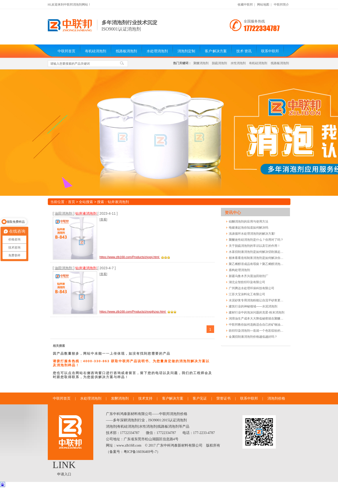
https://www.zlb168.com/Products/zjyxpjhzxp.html (133, 311)
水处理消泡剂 (157, 51)
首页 (71, 202)
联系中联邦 (270, 51)
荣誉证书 (223, 398)
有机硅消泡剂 (95, 51)
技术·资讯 (244, 51)
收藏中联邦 (245, 4)
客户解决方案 (172, 398)
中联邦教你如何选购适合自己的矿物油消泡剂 (257, 324)
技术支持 (145, 398)
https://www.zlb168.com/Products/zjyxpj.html (130, 257)
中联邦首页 (66, 51)
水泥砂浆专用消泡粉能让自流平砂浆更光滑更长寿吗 (257, 300)
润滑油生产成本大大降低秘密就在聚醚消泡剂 (257, 318)
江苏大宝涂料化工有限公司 (247, 294)
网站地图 (263, 4)
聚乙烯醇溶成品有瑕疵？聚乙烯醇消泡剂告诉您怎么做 (257, 264)
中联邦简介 (281, 4)
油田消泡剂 (64, 213)
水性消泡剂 (238, 63)
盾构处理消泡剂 (239, 270)
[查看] (103, 219)
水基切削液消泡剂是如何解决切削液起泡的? (257, 252)
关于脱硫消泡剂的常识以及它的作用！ (254, 246)
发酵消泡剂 (120, 398)
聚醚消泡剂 (201, 63)
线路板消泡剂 (126, 51)
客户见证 (200, 398)
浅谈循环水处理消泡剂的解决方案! (252, 233)
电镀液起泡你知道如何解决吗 (248, 227)
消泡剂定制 (186, 51)
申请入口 (64, 474)
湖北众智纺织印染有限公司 (247, 282)
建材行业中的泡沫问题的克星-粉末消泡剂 (256, 312)
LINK (64, 465)
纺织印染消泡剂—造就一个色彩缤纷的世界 (257, 330)
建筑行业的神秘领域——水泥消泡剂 (253, 306)
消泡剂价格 (276, 398)
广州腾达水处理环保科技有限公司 (251, 288)
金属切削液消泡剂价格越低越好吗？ (253, 336)
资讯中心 (233, 212)
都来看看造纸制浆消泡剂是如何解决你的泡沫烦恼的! (257, 258)
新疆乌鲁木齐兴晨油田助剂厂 (248, 276)
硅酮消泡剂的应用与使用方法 (248, 221)
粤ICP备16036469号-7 (140, 452)
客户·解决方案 (216, 51)
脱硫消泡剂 (219, 63)
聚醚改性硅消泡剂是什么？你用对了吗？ (256, 239)
